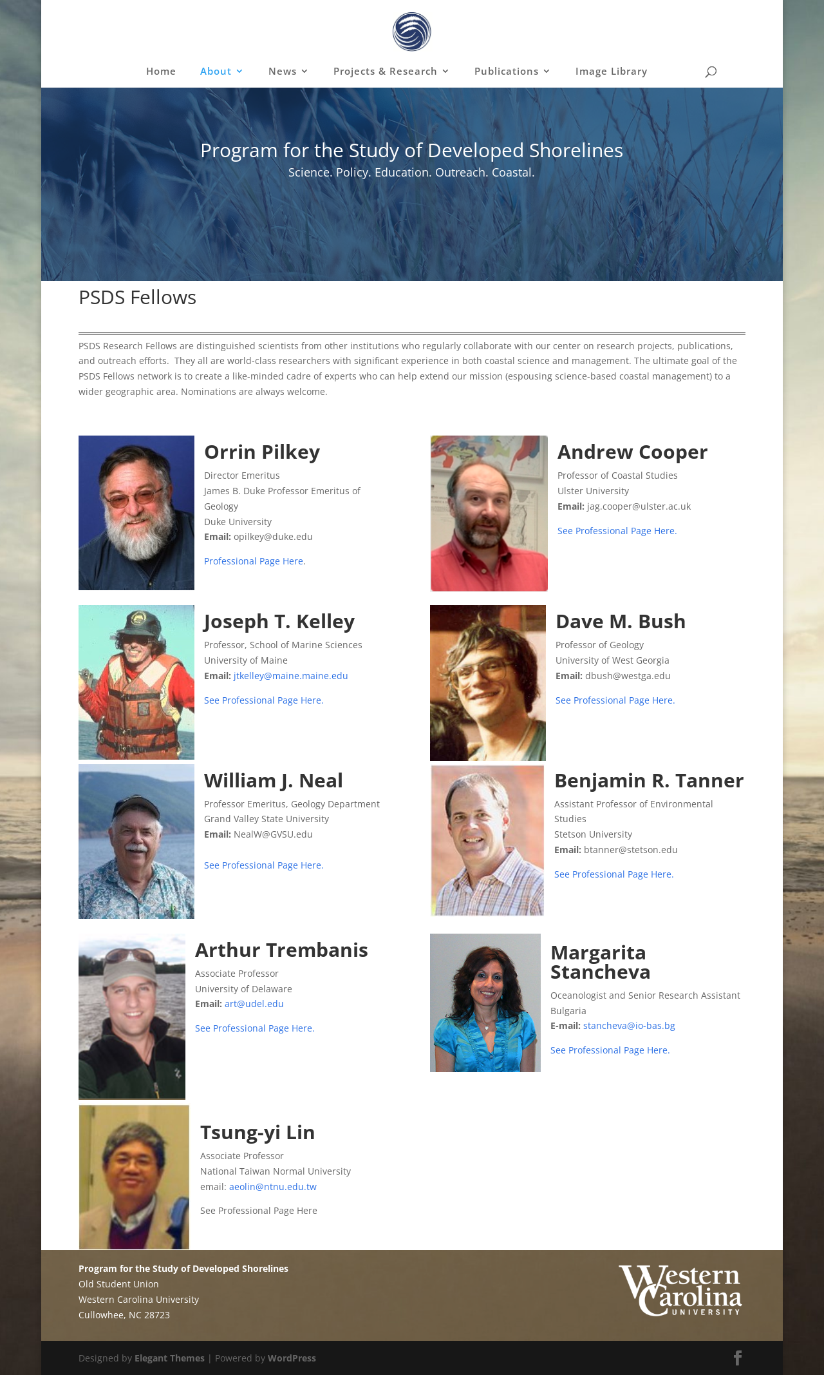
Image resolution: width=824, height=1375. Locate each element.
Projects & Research (385, 71)
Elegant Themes (170, 1358)
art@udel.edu (254, 1003)
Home (161, 71)
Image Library (612, 71)
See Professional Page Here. (617, 530)
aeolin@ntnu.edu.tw (273, 1186)
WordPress (292, 1358)
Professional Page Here (253, 561)
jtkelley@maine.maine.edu (291, 675)
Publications (506, 71)
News (282, 71)
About (216, 71)
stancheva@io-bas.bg (629, 1025)
